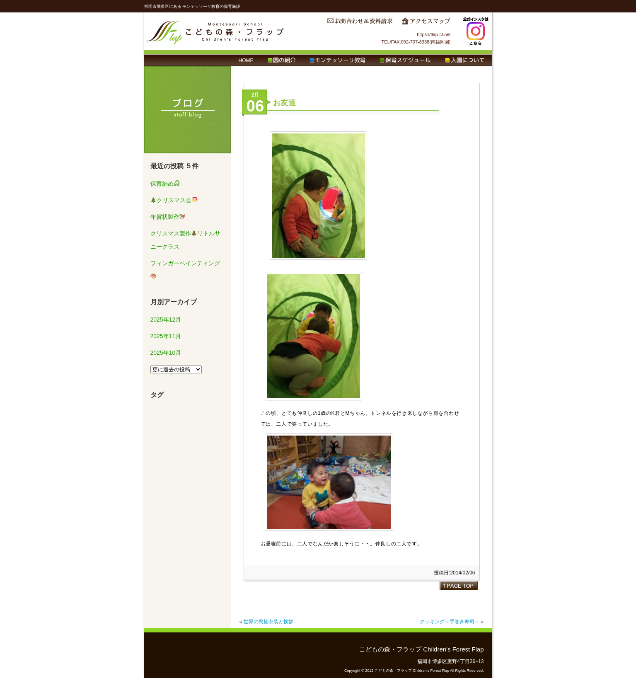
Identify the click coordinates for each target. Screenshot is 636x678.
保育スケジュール (405, 60)
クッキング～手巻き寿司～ (449, 622)
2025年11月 (165, 336)
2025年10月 (165, 352)
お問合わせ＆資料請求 (359, 23)
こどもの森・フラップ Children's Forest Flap (215, 31)
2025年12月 (165, 319)
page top (459, 585)
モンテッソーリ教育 (337, 60)
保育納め (165, 183)
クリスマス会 (174, 200)
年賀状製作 (168, 216)
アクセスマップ (426, 23)
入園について (464, 60)
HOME (246, 60)
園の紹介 (281, 60)
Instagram (475, 31)
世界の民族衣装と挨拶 (268, 622)
